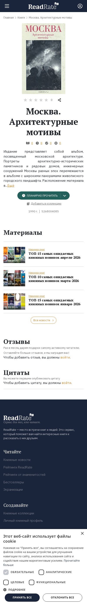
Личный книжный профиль (23, 520)
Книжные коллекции (18, 513)
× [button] (82, 533)
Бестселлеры (13, 482)
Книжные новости (16, 460)
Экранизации (13, 489)
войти (65, 357)
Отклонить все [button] (62, 597)
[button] (43, 589)
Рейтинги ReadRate (17, 467)
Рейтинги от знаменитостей (24, 475)
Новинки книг (37, 249)
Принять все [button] (22, 597)
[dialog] (43, 567)
